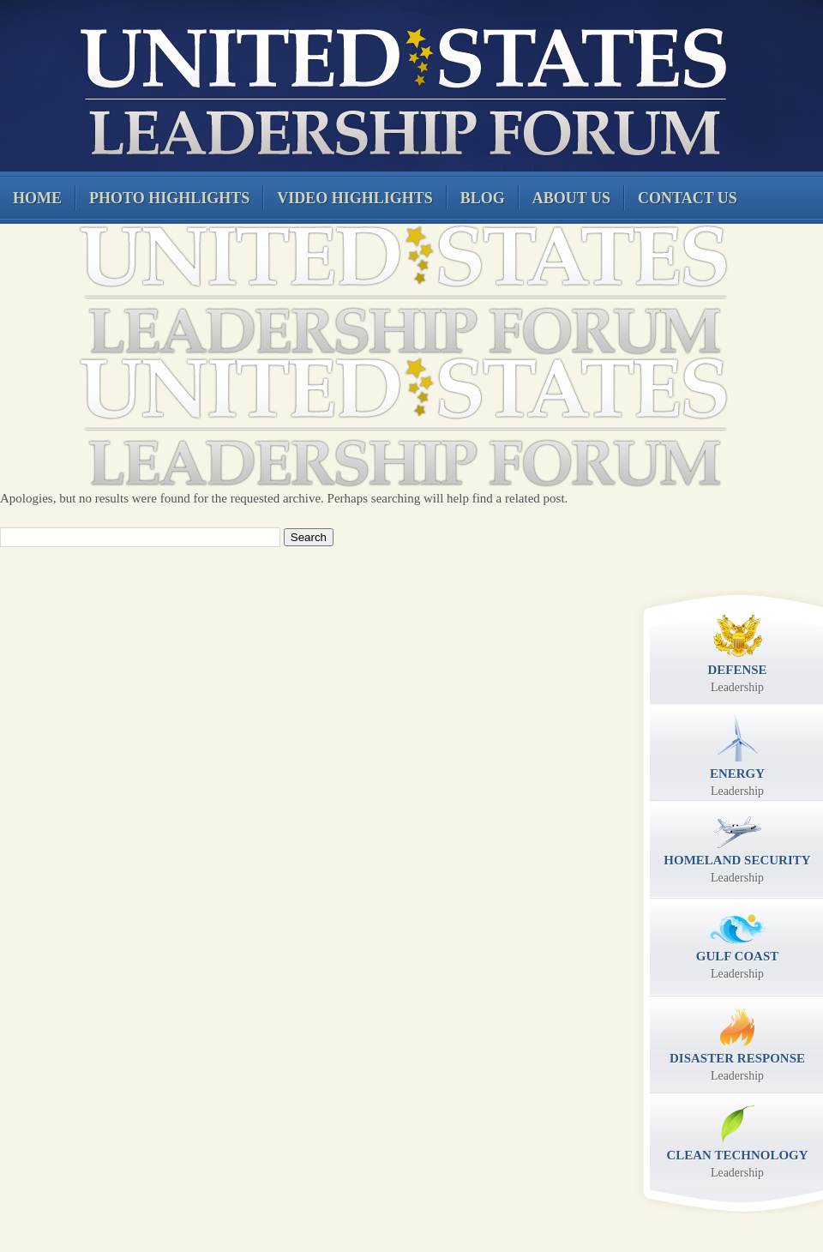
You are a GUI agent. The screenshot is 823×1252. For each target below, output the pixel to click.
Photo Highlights (169, 198)
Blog (482, 198)
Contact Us (687, 198)
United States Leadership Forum (400, 89)
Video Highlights (355, 198)
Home (37, 198)
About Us (571, 198)
